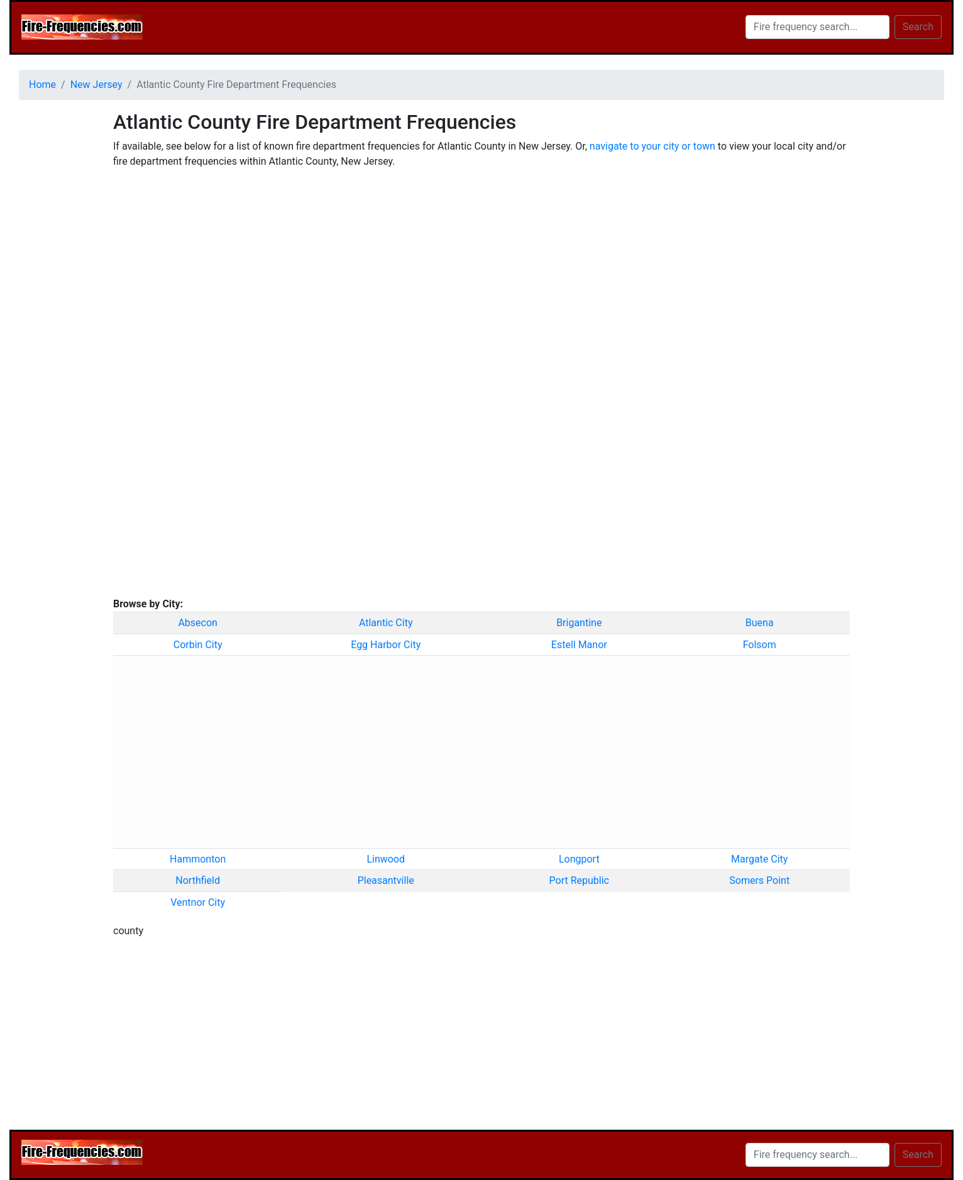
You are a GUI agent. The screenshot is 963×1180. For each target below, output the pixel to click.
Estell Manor (579, 645)
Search (918, 27)
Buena (760, 623)
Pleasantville (386, 880)
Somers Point (759, 880)
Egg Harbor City (386, 645)
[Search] (817, 27)
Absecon (197, 623)
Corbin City (198, 645)
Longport (579, 859)
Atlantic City (386, 623)
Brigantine (579, 623)
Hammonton (198, 859)
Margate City (759, 859)
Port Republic (579, 880)
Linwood (385, 859)
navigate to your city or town (652, 146)
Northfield (197, 880)
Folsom (759, 645)
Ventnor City (197, 902)
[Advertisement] (56, 298)
